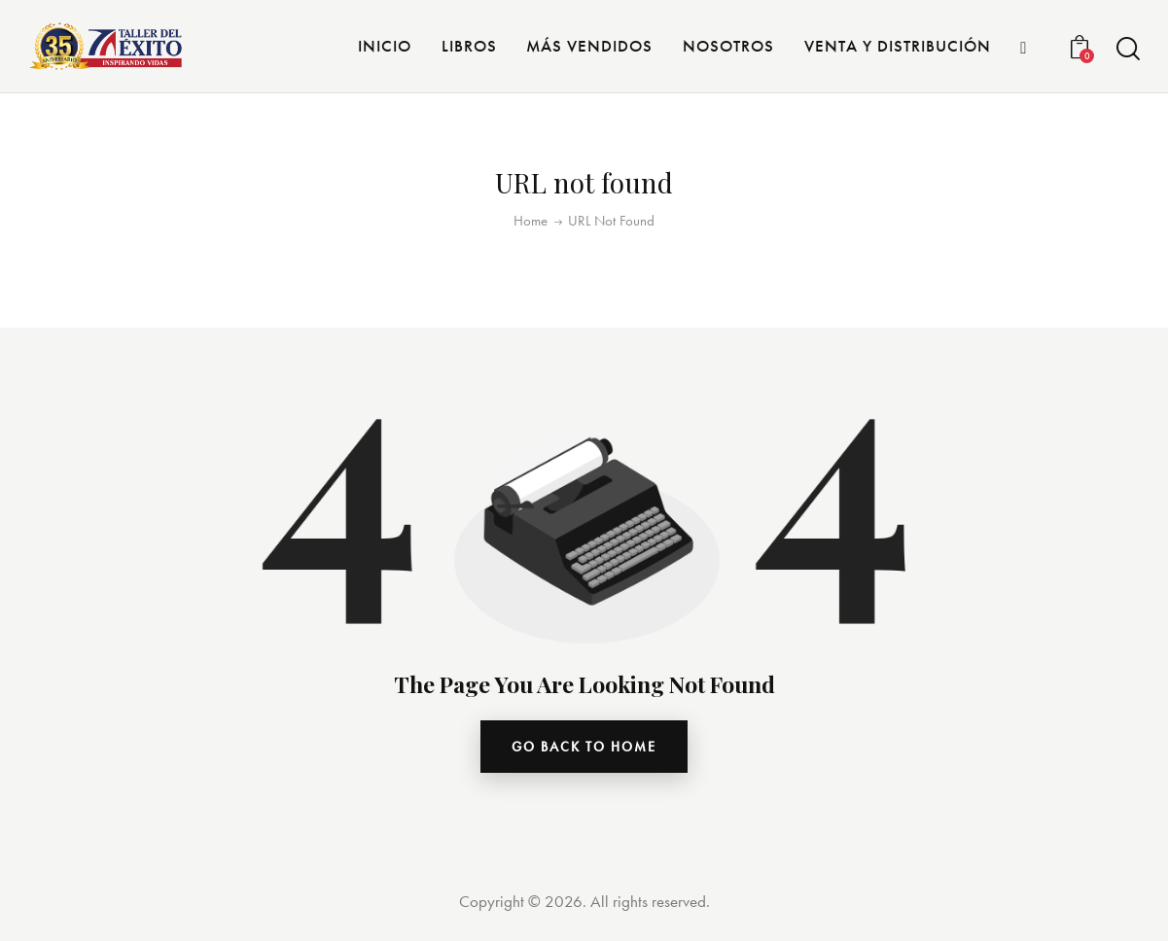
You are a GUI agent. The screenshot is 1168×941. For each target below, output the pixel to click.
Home (530, 221)
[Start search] (1127, 49)
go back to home (584, 746)
